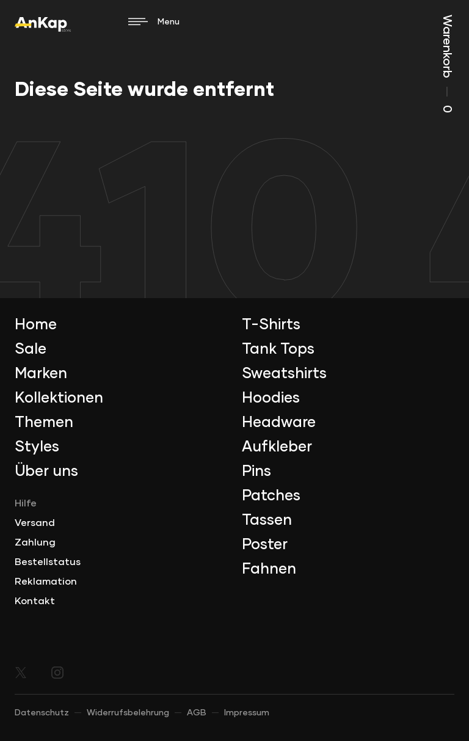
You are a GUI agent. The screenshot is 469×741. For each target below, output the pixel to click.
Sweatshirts (284, 374)
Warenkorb (447, 64)
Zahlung (35, 542)
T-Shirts (271, 325)
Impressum (246, 713)
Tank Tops (278, 349)
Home (36, 325)
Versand (35, 523)
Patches (271, 496)
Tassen (267, 520)
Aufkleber (277, 447)
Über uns (46, 471)
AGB (196, 713)
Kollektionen (59, 398)
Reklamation (46, 581)
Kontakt (35, 601)
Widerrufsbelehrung (128, 713)
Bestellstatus (48, 562)
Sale (30, 349)
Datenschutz (42, 713)
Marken (41, 374)
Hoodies (271, 398)
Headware (279, 422)
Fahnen (269, 569)
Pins (256, 471)
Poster (265, 545)
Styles (37, 447)
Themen (44, 422)
